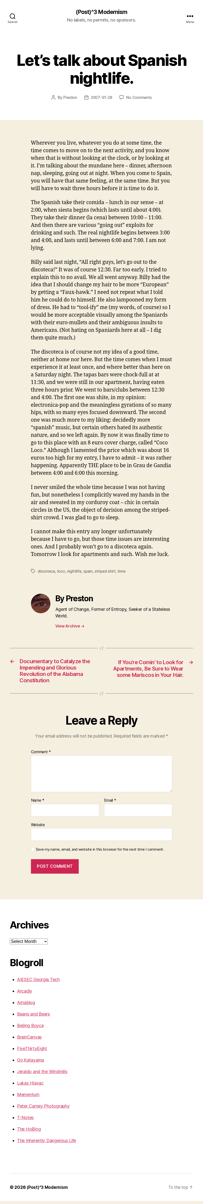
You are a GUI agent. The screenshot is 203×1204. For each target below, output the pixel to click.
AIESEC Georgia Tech (38, 982)
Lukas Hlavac (30, 1085)
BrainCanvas (29, 1039)
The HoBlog (29, 1132)
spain (88, 571)
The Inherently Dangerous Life (46, 1143)
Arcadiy (24, 993)
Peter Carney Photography (43, 1108)
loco (61, 571)
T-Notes (25, 1120)
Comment (41, 755)
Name (37, 803)
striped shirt (106, 571)
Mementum (28, 1097)
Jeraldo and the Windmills (42, 1074)
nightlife (74, 571)
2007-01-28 (101, 97)
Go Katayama (30, 1062)
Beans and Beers (33, 1016)
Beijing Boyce (30, 1028)
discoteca (47, 571)
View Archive (70, 626)
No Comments (140, 97)
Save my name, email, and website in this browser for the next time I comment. (100, 852)
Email (110, 803)
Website (38, 827)
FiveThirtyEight (32, 1051)
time (123, 571)
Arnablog (26, 1005)
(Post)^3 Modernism (101, 12)
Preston (69, 97)
